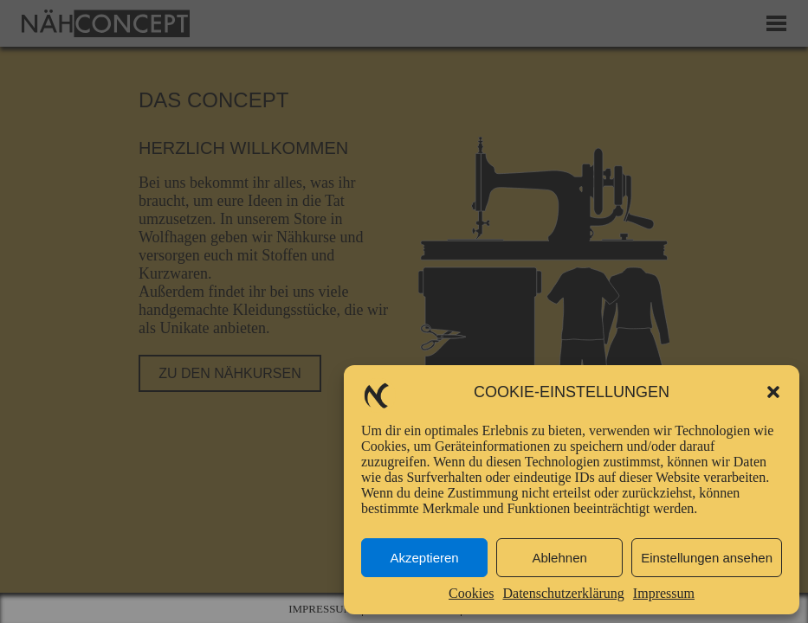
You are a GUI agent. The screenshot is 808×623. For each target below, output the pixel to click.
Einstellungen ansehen (706, 557)
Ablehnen (559, 557)
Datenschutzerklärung (563, 593)
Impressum (664, 593)
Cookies (471, 593)
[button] (773, 392)
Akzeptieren (424, 557)
